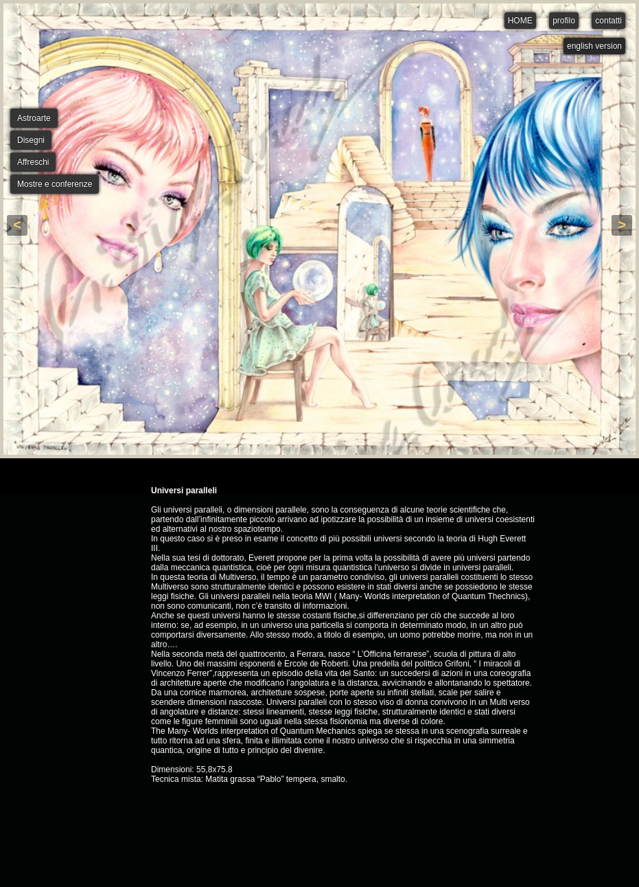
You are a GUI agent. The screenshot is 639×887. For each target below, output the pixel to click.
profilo (564, 20)
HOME (520, 20)
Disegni (31, 140)
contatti (608, 20)
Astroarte (34, 118)
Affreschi (33, 162)
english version (594, 46)
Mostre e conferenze (54, 184)
